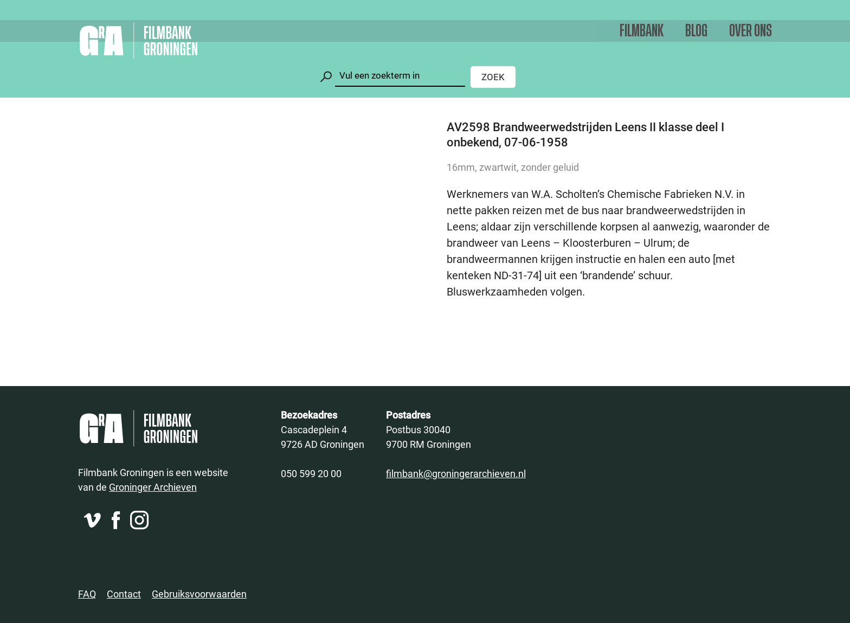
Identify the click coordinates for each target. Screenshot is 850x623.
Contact (124, 593)
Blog (696, 31)
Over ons (750, 31)
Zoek (493, 76)
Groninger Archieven (153, 486)
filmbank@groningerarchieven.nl (456, 473)
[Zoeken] (400, 76)
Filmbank (642, 31)
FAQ (87, 593)
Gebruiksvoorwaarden (199, 593)
